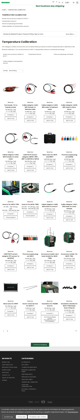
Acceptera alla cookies (37, 417)
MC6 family (25, 365)
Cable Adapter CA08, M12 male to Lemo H (50, 205)
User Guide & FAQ (7, 365)
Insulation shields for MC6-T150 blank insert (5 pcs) (69, 306)
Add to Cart (10, 118)
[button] (39, 34)
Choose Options (10, 217)
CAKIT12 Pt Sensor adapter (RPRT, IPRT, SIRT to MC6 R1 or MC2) (30, 157)
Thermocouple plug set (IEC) (30, 255)
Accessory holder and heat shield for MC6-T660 (49, 256)
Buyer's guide (6, 370)
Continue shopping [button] (40, 345)
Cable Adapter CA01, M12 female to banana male (30, 107)
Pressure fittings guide (9, 367)
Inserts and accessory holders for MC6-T (15, 18)
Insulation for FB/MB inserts (50, 305)
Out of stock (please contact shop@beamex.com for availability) (50, 319)
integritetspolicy (72, 412)
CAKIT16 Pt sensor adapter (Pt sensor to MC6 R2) (10, 256)
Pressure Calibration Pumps (28, 371)
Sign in (4, 378)
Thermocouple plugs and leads (12, 24)
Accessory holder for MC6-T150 (69, 255)
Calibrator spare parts (29, 367)
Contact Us (6, 375)
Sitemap (4, 380)
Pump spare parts (27, 374)
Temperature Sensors (9, 21)
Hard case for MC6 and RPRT (50, 156)
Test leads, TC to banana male (10, 106)
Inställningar (8, 417)
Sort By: (5, 71)
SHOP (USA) (5, 372)
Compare (10, 115)
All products (26, 362)
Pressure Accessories (29, 377)
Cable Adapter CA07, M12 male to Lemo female (69, 206)
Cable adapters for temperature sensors (15, 26)
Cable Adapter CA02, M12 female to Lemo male (11, 157)
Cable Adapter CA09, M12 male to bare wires (69, 107)
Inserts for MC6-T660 (30, 204)
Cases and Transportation (27, 385)
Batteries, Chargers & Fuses (29, 390)
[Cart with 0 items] (73, 2)
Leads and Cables (27, 379)
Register (12, 378)
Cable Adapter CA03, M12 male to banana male (50, 107)
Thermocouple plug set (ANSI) (69, 156)
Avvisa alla (21, 417)
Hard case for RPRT (10, 304)
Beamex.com (6, 362)
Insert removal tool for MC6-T (30, 305)
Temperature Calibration (30, 382)
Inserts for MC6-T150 (11, 204)
